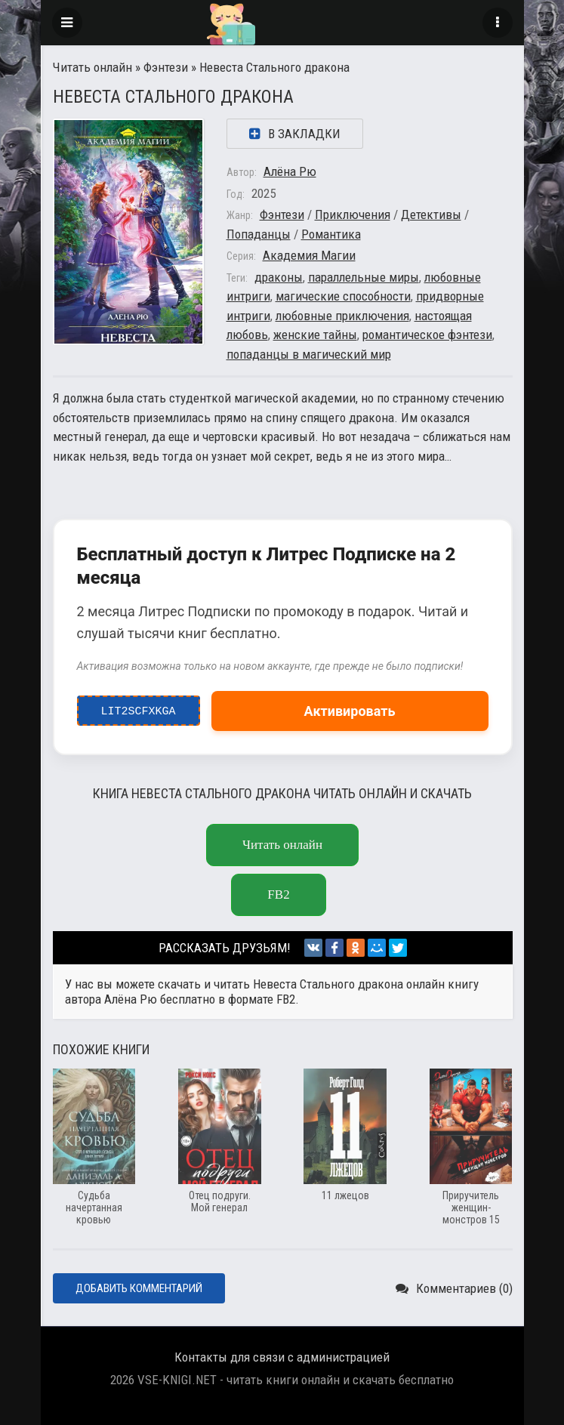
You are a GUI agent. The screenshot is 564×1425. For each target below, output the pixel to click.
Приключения (352, 214)
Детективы (431, 214)
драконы (278, 277)
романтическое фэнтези (427, 334)
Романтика (331, 234)
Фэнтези (165, 67)
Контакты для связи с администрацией (282, 1357)
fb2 (278, 894)
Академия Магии (309, 255)
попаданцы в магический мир (309, 354)
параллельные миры (363, 277)
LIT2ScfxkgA (138, 708)
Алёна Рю (290, 171)
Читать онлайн (92, 67)
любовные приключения (342, 315)
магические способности (343, 296)
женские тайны (315, 334)
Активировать (350, 711)
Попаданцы (259, 234)
